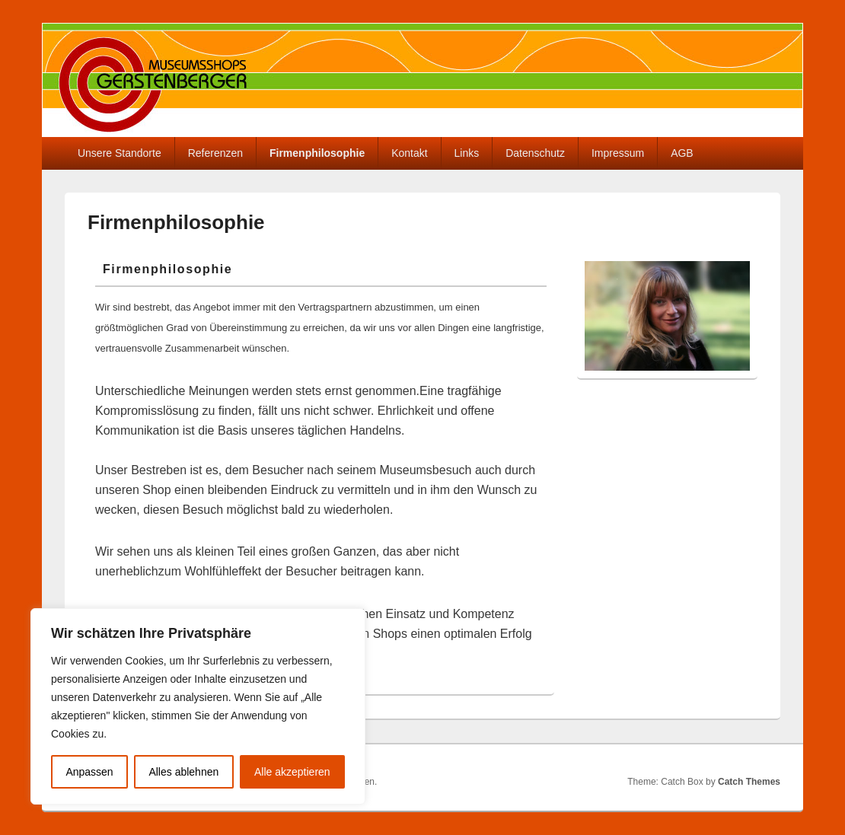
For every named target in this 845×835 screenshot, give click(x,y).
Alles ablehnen (183, 772)
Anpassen (89, 772)
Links (467, 153)
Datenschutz (535, 153)
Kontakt (409, 153)
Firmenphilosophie (317, 153)
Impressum (618, 153)
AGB (682, 153)
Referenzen (215, 153)
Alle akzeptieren (292, 772)
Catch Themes (749, 781)
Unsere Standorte (119, 153)
